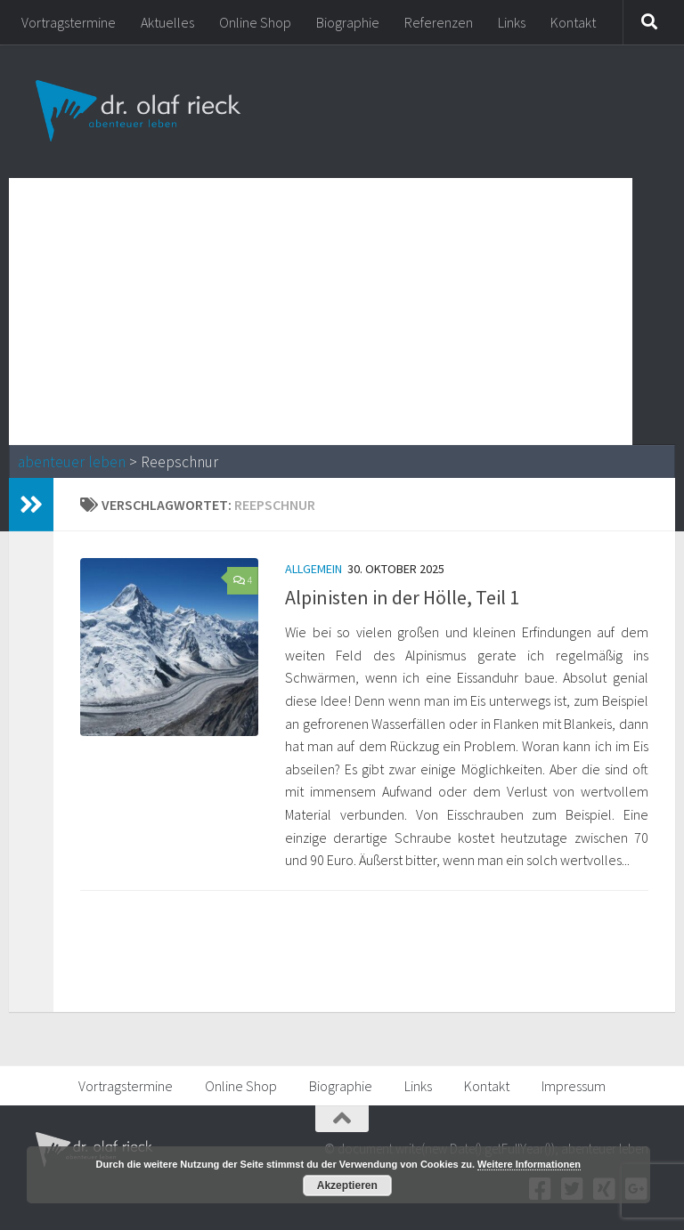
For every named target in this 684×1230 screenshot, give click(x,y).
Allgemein (313, 569)
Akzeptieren (347, 1185)
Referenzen (438, 22)
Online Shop (255, 22)
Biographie (347, 22)
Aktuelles (167, 22)
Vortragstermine (68, 22)
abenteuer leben (72, 462)
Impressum (574, 1086)
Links (511, 22)
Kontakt (573, 22)
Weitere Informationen (529, 1164)
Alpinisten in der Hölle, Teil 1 (402, 597)
